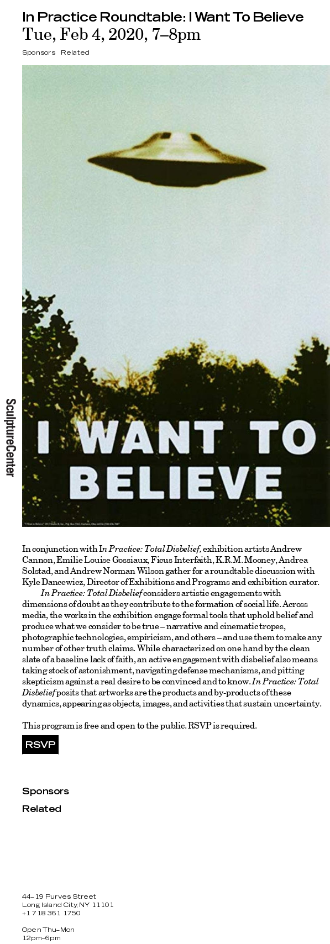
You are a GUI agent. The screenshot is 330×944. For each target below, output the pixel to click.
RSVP (40, 745)
